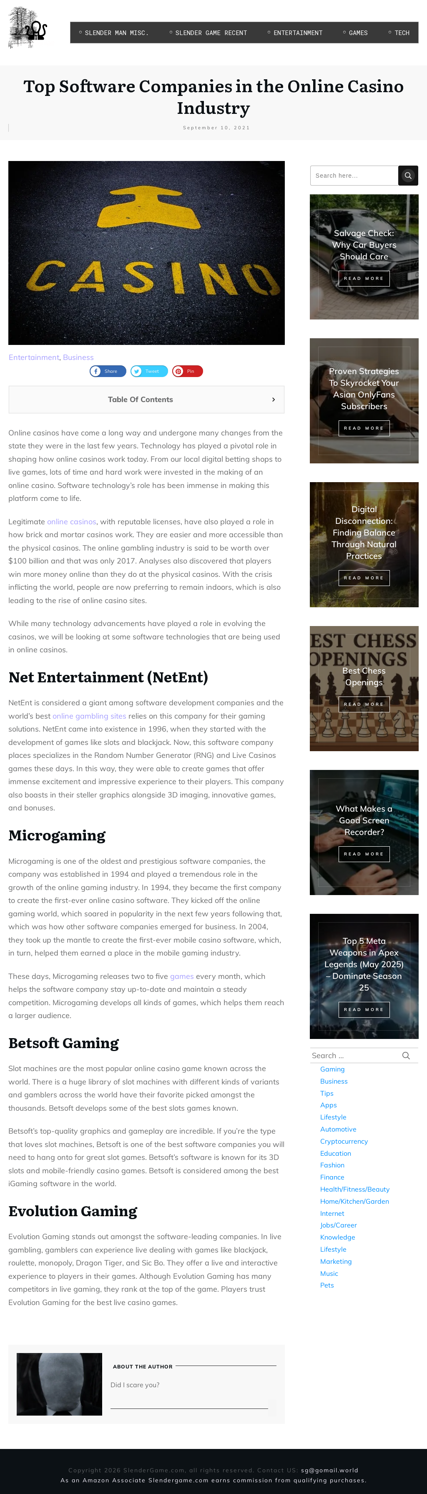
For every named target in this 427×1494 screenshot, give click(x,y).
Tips (327, 1093)
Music (329, 1273)
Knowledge (337, 1237)
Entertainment (34, 357)
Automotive (338, 1129)
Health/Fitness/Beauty (355, 1189)
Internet (332, 1213)
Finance (332, 1177)
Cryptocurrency (344, 1141)
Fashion (332, 1165)
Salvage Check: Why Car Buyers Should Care (364, 245)
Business (78, 357)
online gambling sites (89, 716)
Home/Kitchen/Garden (354, 1201)
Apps (328, 1105)
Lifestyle (333, 1117)
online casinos (71, 521)
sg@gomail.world (330, 1470)
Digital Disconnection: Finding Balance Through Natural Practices (364, 532)
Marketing (336, 1261)
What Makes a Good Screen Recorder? (364, 820)
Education (335, 1153)
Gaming (332, 1069)
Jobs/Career (338, 1225)
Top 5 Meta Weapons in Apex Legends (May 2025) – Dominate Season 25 (364, 964)
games (182, 976)
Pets (327, 1285)
